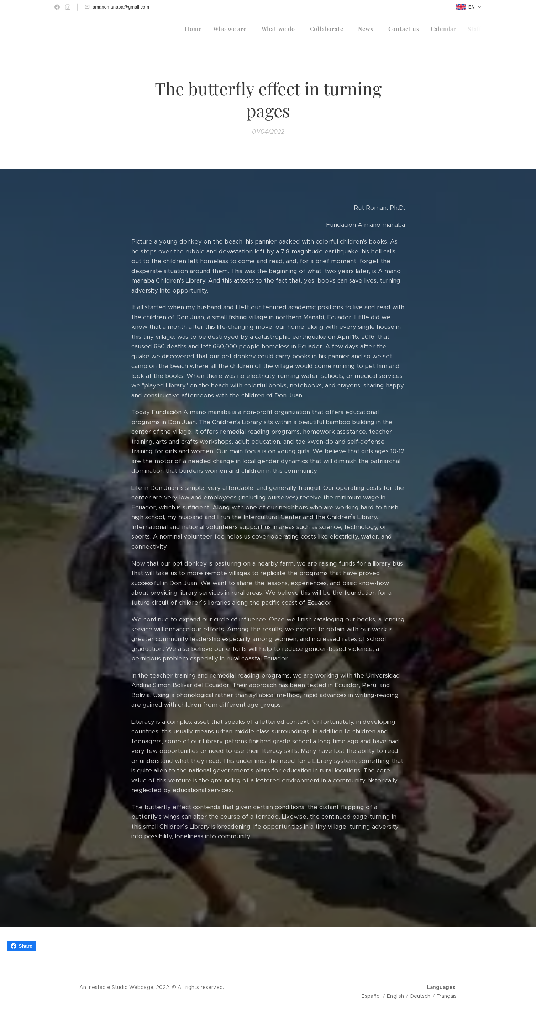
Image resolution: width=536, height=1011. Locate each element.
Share (21, 946)
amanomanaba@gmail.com (121, 7)
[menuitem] (195, 29)
